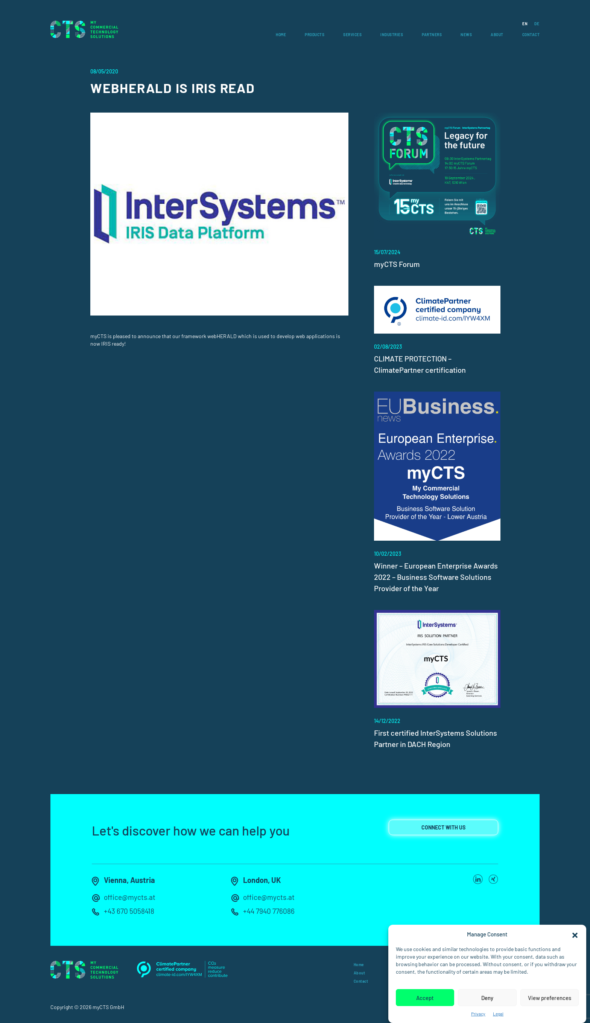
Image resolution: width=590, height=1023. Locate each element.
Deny (487, 997)
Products (314, 34)
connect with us (443, 828)
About (497, 34)
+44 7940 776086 (269, 911)
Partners (432, 34)
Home (281, 34)
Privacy (478, 1013)
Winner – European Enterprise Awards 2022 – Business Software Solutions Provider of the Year (436, 577)
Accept (425, 997)
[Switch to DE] (533, 23)
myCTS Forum (397, 263)
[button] (575, 934)
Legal (498, 1013)
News (466, 34)
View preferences (549, 997)
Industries (391, 34)
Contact (531, 34)
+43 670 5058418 (129, 911)
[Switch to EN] (521, 23)
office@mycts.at (131, 898)
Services (352, 34)
